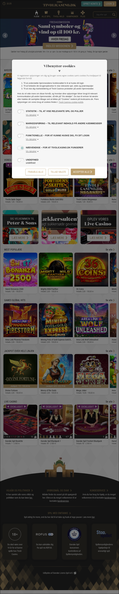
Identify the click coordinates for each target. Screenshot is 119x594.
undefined (32, 159)
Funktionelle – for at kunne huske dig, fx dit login (57, 135)
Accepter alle (83, 171)
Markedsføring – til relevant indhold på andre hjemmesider (64, 123)
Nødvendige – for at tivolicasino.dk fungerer (54, 147)
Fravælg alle (35, 171)
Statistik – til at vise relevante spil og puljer (54, 111)
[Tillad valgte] (58, 172)
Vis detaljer (31, 114)
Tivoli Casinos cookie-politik (71, 102)
